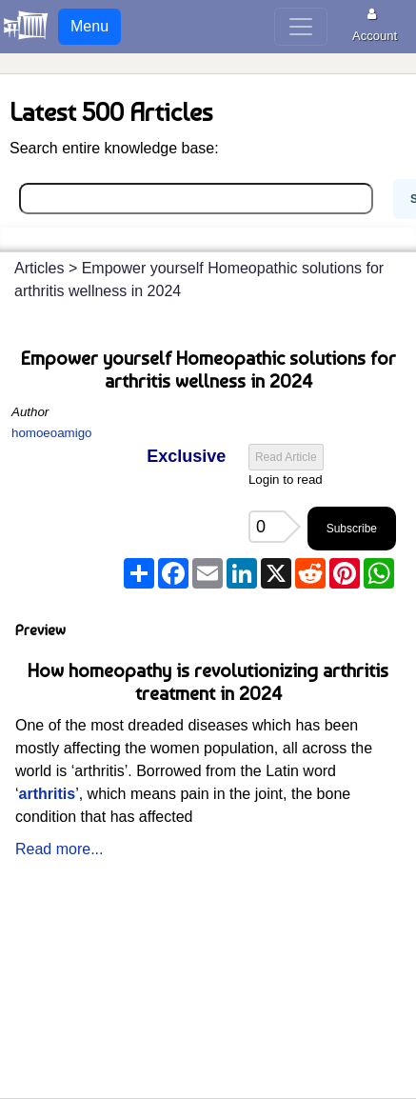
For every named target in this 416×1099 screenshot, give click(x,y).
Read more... (59, 849)
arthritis (47, 794)
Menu (89, 26)
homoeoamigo (51, 433)
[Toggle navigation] (300, 27)
